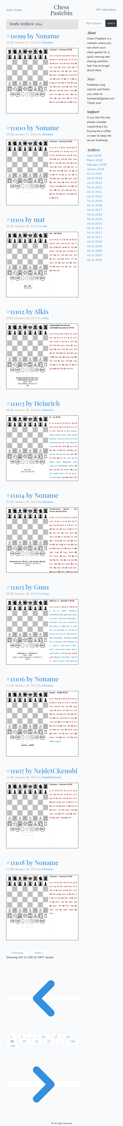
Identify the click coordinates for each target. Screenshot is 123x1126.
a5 (65, 794)
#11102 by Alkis (27, 311)
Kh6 (61, 560)
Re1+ (68, 94)
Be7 (55, 525)
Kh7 (62, 548)
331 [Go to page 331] (13, 1046)
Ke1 (51, 556)
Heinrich (47, 410)
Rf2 (63, 94)
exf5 (65, 60)
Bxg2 (51, 349)
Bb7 (65, 791)
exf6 (59, 349)
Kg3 (59, 98)
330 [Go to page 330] (72, 1041)
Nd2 (51, 341)
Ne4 (63, 802)
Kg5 (66, 365)
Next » (39, 953)
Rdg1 (71, 477)
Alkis (45, 318)
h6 (58, 450)
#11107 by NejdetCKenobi (42, 770)
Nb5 (59, 247)
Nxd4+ (71, 552)
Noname (47, 42)
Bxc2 (65, 556)
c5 (69, 75)
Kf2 (72, 537)
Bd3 (51, 470)
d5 (55, 239)
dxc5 (54, 431)
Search (111, 23)
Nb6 (62, 730)
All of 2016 (94, 215)
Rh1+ (51, 98)
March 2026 (95, 160)
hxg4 (72, 357)
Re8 (57, 806)
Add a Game (14, 10)
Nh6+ (75, 814)
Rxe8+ (66, 91)
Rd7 (68, 737)
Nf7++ (70, 818)
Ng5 (64, 251)
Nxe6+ (51, 251)
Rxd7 (71, 255)
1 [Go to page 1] (11, 1037)
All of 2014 (94, 224)
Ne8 (65, 537)
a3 (63, 703)
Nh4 (62, 706)
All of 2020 (94, 196)
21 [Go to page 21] (37, 1041)
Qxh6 (59, 87)
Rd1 (54, 714)
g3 (52, 334)
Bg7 (73, 243)
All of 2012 (94, 233)
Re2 (56, 94)
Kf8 (63, 247)
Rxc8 (58, 266)
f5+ (60, 365)
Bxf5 (72, 63)
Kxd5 (70, 568)
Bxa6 (70, 730)
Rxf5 (58, 568)
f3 (62, 537)
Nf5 (50, 545)
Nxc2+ (56, 556)
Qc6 (51, 79)
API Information (106, 9)
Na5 (56, 706)
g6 (70, 239)
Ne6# (54, 270)
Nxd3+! (67, 470)
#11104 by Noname (32, 495)
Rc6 (64, 737)
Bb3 (53, 802)
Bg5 (51, 525)
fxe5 (75, 345)
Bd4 (66, 75)
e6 (56, 423)
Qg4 (60, 357)
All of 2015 (94, 219)
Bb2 (60, 699)
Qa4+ (59, 710)
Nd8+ (75, 263)
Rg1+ (64, 98)
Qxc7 (72, 734)
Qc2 (64, 529)
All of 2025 (94, 174)
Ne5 (55, 470)
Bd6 (70, 87)
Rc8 (67, 263)
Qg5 (75, 83)
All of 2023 (94, 183)
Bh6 (75, 349)
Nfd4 (54, 458)
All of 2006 (94, 260)
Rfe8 (75, 87)
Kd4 (63, 564)
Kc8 (57, 737)
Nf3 (59, 56)
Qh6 (51, 87)
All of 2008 (94, 251)
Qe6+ (51, 814)
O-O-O (71, 427)
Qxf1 (71, 349)
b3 (76, 79)
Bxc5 (54, 91)
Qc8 (68, 251)
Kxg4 (75, 361)
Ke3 (51, 564)
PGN (70, 50)
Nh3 (64, 450)
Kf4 (71, 98)
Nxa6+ (55, 734)
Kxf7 (60, 810)
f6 (60, 545)
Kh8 (56, 814)
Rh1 (75, 98)
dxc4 (73, 703)
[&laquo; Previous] (43, 998)
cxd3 (75, 470)
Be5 (75, 75)
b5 (62, 79)
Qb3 (51, 247)
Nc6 (63, 56)
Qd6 (51, 71)
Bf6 (75, 537)
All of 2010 (94, 242)
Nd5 (62, 71)
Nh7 (58, 533)
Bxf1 (63, 349)
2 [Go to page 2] (22, 1037)
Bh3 (54, 345)
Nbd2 (62, 525)
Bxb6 (64, 67)
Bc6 (58, 91)
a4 (66, 802)
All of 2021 (94, 192)
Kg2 (51, 361)
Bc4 (61, 791)
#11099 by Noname (33, 35)
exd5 (72, 718)
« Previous (17, 953)
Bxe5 (51, 537)
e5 (55, 56)
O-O (56, 60)
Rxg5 (65, 552)
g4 (56, 83)
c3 (60, 341)
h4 (57, 365)
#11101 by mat (25, 219)
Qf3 (64, 353)
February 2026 (97, 165)
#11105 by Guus (27, 587)
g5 (61, 458)
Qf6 (68, 450)
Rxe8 (72, 91)
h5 (69, 102)
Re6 (65, 102)
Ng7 (68, 541)
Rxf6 (67, 361)
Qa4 (75, 450)
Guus (45, 594)
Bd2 (58, 368)
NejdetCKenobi (51, 777)
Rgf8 (55, 564)
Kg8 (72, 810)
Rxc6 (75, 102)
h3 (68, 79)
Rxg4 (58, 548)
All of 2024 (94, 178)
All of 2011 (94, 237)
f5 (72, 56)
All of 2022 (94, 187)
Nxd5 (55, 75)
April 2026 (94, 156)
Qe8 (55, 67)
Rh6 (68, 714)
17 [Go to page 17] (56, 1037)
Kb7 (60, 734)
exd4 (51, 521)
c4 (60, 239)
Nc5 (64, 726)
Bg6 (67, 706)
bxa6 (75, 730)
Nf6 (50, 60)
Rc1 (75, 251)
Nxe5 (68, 63)
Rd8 (68, 83)
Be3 (75, 60)
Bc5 (60, 60)
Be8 (72, 560)
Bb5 (68, 56)
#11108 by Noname (32, 862)
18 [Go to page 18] (68, 1037)
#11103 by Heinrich (33, 403)
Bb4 (73, 423)
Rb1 (58, 730)
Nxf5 (64, 446)
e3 (71, 334)
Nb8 (58, 714)
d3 (76, 56)
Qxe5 (69, 67)
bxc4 (51, 706)
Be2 (75, 714)
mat (44, 226)
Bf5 (64, 699)
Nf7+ (63, 814)
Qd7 (72, 341)
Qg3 (56, 357)
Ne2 (51, 337)
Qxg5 (57, 552)
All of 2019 (94, 201)
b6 (55, 247)
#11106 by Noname (32, 678)
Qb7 (51, 255)
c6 (62, 239)
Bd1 (57, 560)
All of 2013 (94, 228)
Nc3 (51, 67)
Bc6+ (75, 568)
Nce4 (64, 894)
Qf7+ (70, 266)
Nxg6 (75, 706)
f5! (63, 443)
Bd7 (59, 83)
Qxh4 (72, 454)
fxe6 (57, 251)
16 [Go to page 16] (44, 1037)
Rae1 (58, 79)
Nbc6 (62, 718)
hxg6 (51, 710)
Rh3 (75, 541)
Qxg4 (68, 357)
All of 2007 (94, 255)
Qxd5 (51, 263)
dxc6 (61, 63)
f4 (76, 67)
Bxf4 (68, 353)
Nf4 (53, 353)
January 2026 (96, 169)
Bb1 (53, 529)
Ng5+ (51, 552)
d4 (71, 79)
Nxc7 (67, 734)
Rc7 (58, 255)
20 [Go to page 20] (25, 1041)
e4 (52, 56)
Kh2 (75, 94)
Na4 (54, 726)
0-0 (76, 802)
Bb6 (51, 63)
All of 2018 (94, 205)
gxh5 (51, 368)
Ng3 (51, 798)
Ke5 (75, 564)
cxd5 (59, 75)
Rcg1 (69, 548)
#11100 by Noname (32, 127)
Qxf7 (75, 266)
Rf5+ (51, 568)
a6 (50, 83)
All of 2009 (94, 246)
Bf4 (69, 243)
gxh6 (64, 87)
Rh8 (62, 368)
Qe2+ (71, 798)
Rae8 (75, 71)
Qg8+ (58, 818)
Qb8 (62, 255)
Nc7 (68, 247)
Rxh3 (58, 102)
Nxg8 (63, 818)
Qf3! (75, 477)
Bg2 (62, 334)
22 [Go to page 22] (49, 1041)
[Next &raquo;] (43, 1084)
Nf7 (64, 722)
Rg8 (51, 560)
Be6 (51, 243)
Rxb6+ (51, 737)
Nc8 (51, 730)
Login (90, 75)
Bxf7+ (55, 810)
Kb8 (58, 726)
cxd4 (73, 517)
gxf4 (75, 353)
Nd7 (72, 247)
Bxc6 (57, 63)
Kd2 (68, 560)
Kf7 (72, 259)
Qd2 (70, 71)
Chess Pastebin (61, 10)
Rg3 (75, 545)
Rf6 (69, 556)
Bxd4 (51, 94)
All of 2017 (94, 210)
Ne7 (55, 427)
